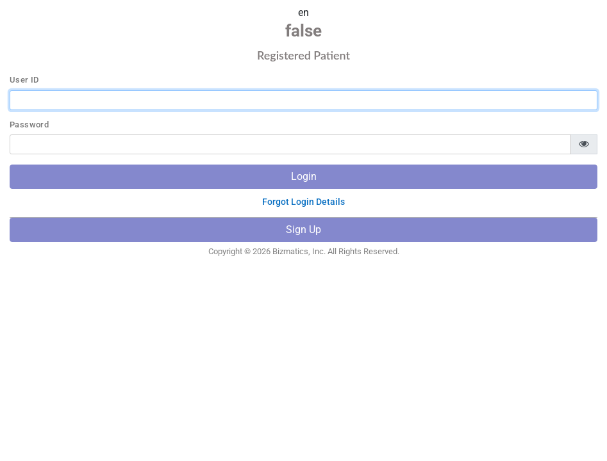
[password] (290, 144)
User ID (24, 80)
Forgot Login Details (303, 202)
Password (29, 124)
